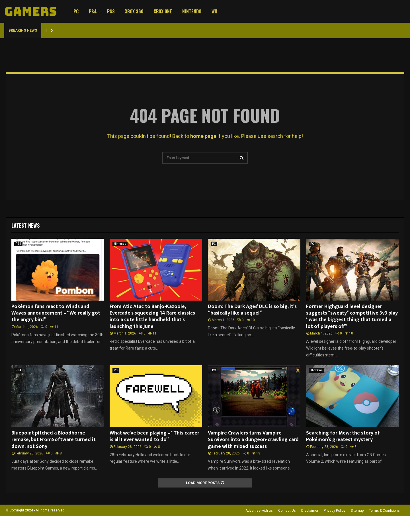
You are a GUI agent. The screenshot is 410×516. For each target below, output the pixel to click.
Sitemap (357, 511)
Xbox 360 (134, 11)
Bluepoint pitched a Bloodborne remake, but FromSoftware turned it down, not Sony (53, 440)
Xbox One (163, 11)
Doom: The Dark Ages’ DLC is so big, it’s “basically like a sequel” (252, 309)
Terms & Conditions (384, 511)
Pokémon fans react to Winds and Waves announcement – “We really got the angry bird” (55, 313)
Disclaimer (309, 511)
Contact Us (287, 511)
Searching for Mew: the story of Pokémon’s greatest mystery (343, 436)
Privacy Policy (334, 511)
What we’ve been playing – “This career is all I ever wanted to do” (154, 436)
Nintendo (191, 11)
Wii (215, 11)
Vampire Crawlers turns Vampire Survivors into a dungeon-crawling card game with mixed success (253, 440)
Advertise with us (259, 511)
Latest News (25, 225)
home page (203, 136)
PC (76, 11)
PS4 (93, 11)
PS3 (111, 11)
